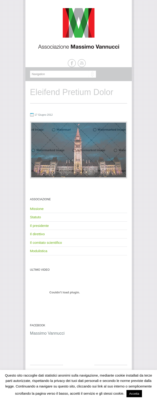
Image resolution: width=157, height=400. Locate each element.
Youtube (82, 63)
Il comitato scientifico (46, 242)
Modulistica (38, 251)
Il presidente (39, 226)
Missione (37, 209)
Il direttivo (37, 234)
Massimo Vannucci (47, 333)
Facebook (72, 63)
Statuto (35, 217)
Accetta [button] (134, 393)
